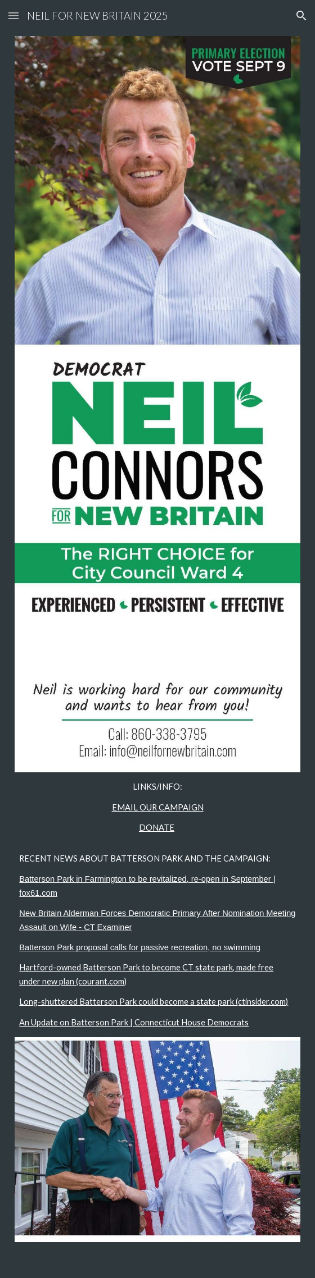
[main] (157, 904)
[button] (13, 15)
